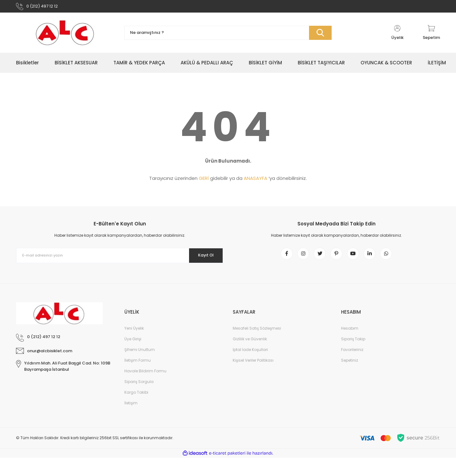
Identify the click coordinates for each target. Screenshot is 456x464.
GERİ (204, 180)
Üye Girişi (132, 345)
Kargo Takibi (136, 398)
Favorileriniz (352, 356)
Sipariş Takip (353, 345)
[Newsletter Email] (119, 258)
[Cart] (431, 35)
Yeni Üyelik (134, 334)
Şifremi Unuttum (139, 356)
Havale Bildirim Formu (145, 377)
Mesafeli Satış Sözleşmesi (257, 334)
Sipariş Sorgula (139, 388)
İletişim (131, 409)
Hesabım (349, 334)
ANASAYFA (255, 180)
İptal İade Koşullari (250, 356)
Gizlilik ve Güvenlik (250, 345)
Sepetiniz (349, 366)
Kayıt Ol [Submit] (202, 258)
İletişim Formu (137, 366)
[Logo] (65, 35)
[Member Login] (397, 35)
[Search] (228, 35)
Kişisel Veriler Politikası (253, 366)
